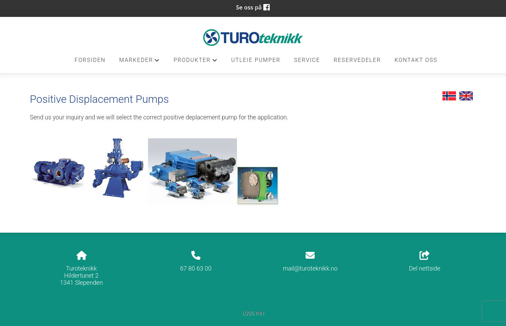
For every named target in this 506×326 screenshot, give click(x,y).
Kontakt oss (415, 60)
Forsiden (90, 60)
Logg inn (253, 313)
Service (307, 60)
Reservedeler (357, 60)
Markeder (139, 62)
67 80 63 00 (196, 268)
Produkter (195, 62)
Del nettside (424, 261)
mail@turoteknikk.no (310, 268)
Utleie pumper (256, 60)
